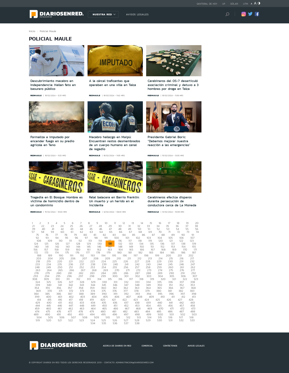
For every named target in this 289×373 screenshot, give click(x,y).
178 (98, 252)
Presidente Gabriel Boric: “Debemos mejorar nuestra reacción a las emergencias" (169, 141)
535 (104, 323)
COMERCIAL (147, 345)
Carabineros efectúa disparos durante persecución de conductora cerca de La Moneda (172, 201)
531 (171, 320)
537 (126, 323)
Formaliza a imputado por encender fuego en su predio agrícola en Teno (52, 141)
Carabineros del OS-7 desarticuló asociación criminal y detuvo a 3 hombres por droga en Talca (173, 84)
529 (148, 320)
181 (130, 252)
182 (140, 252)
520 (48, 320)
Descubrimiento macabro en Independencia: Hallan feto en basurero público (53, 84)
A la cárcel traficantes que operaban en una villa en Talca (112, 82)
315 (110, 279)
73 (188, 232)
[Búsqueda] (226, 14)
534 (93, 323)
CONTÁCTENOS (170, 345)
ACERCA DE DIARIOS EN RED (117, 345)
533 (192, 320)
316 (120, 279)
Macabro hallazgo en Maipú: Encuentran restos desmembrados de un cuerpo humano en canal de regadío (114, 143)
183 (151, 252)
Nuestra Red (102, 14)
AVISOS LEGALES (137, 14)
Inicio (32, 31)
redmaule (36, 95)
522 (70, 320)
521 (60, 320)
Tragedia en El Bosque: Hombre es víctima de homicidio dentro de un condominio (56, 201)
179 (109, 252)
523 (81, 320)
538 (137, 323)
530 (159, 320)
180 (119, 252)
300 (115, 276)
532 (181, 320)
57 (33, 232)
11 (115, 223)
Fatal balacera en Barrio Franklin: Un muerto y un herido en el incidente (114, 201)
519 (38, 320)
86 (143, 235)
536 (115, 323)
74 (197, 232)
